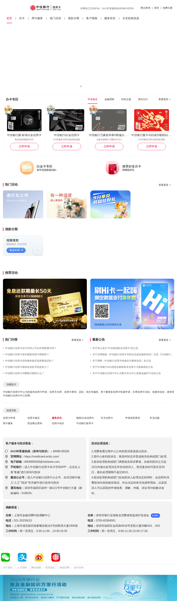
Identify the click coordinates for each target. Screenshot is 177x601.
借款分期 (73, 18)
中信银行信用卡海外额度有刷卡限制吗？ (26, 354)
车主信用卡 (107, 417)
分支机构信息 (130, 18)
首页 (9, 18)
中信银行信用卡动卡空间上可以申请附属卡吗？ (30, 348)
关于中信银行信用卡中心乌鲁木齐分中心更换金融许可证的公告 (125, 373)
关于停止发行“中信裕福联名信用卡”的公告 (114, 348)
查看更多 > (164, 99)
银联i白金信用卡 (85, 417)
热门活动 (55, 18)
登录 (156, 7)
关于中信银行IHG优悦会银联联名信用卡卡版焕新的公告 (121, 367)
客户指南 (91, 18)
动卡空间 (79, 567)
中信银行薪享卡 (84, 423)
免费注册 (167, 7)
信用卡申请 (9, 417)
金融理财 (109, 99)
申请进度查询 (132, 417)
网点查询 (145, 7)
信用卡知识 (58, 423)
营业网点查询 (34, 423)
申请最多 (92, 99)
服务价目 (109, 18)
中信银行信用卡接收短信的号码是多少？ (26, 367)
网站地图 (36, 567)
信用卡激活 (33, 417)
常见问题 (155, 417)
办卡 (22, 18)
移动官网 (64, 567)
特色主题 (126, 99)
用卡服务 (37, 18)
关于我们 (8, 567)
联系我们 (50, 567)
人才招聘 (22, 567)
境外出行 (143, 99)
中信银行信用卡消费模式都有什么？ (23, 373)
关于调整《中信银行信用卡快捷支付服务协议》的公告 (120, 360)
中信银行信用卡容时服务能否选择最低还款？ (28, 360)
